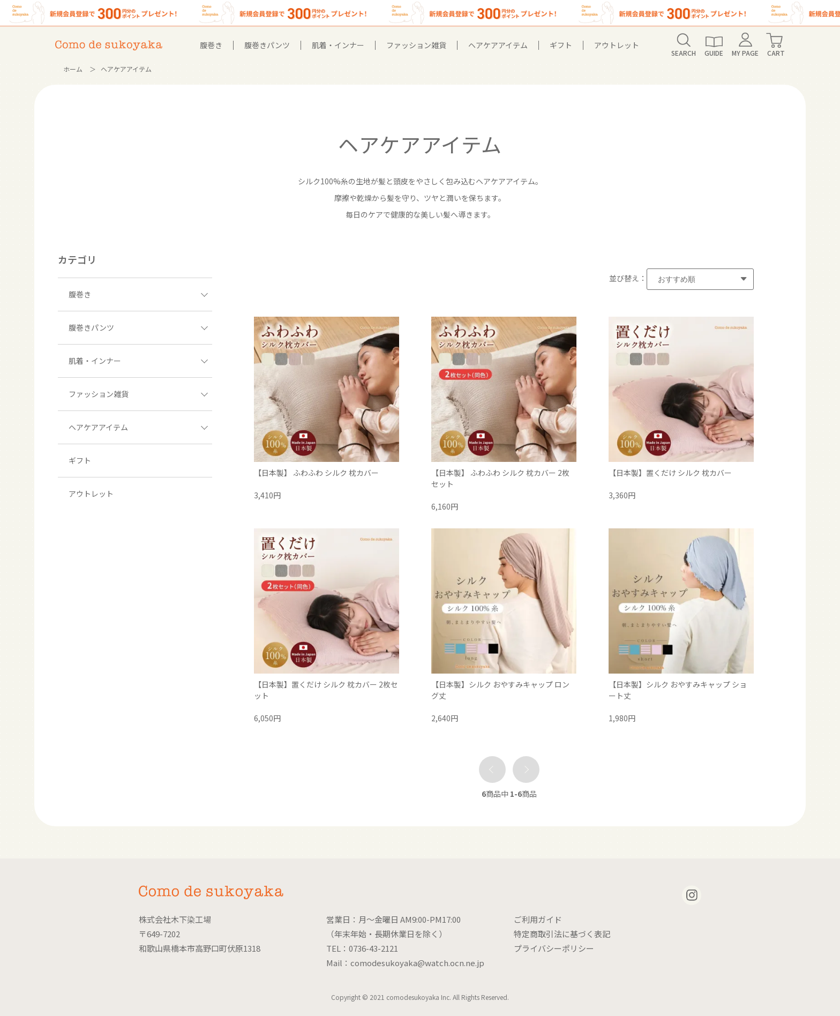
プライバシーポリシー (554, 948)
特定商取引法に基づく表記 (562, 933)
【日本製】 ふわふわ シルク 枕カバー (316, 472)
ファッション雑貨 (416, 45)
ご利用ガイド (538, 919)
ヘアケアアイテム (498, 45)
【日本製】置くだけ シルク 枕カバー (670, 472)
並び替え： (628, 278)
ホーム (72, 68)
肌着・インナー (338, 45)
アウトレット (616, 45)
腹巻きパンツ (267, 45)
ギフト (561, 45)
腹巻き (211, 45)
